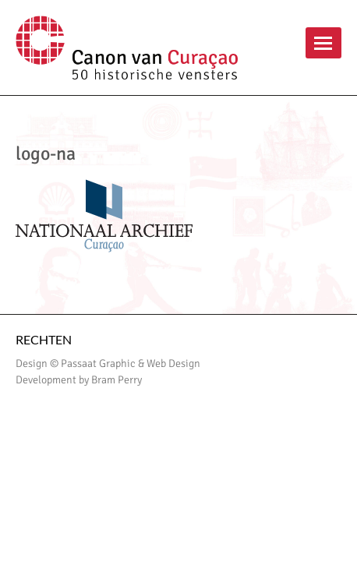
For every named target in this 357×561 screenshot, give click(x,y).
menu (323, 43)
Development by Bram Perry (79, 379)
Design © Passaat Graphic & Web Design (108, 363)
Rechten (44, 339)
